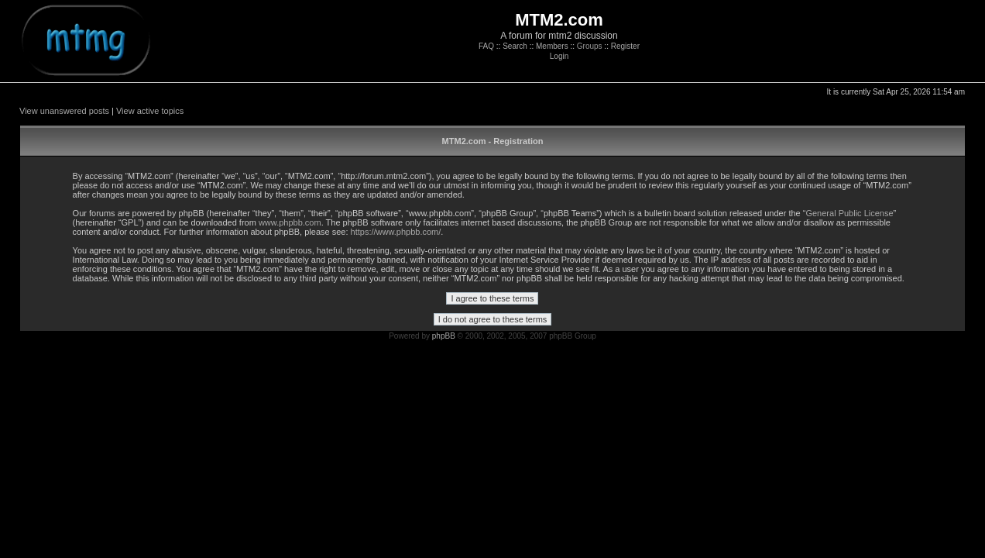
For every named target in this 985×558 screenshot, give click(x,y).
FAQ (486, 46)
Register (625, 46)
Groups (589, 46)
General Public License (849, 213)
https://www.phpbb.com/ (396, 231)
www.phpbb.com (290, 222)
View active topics (150, 110)
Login (559, 56)
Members (552, 46)
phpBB (443, 336)
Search (515, 46)
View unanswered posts (64, 110)
